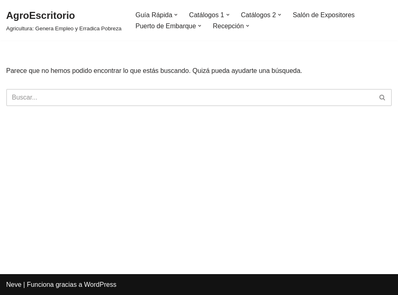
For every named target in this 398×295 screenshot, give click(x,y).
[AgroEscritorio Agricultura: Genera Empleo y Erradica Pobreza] (64, 20)
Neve (13, 284)
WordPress (100, 284)
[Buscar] (189, 97)
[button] (175, 14)
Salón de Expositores (324, 14)
